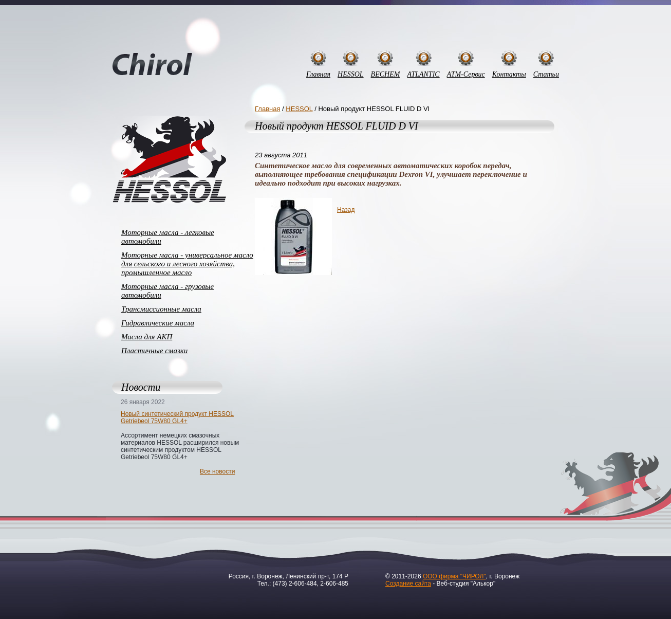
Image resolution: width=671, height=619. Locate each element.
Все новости (217, 471)
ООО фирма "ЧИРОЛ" (454, 576)
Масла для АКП (146, 337)
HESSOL (351, 74)
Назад (346, 209)
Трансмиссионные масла (161, 309)
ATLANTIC (423, 74)
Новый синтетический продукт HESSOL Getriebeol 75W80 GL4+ (177, 417)
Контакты (509, 74)
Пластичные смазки (154, 351)
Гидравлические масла (157, 323)
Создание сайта (408, 583)
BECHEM (385, 74)
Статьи (546, 74)
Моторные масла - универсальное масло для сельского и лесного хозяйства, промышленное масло (187, 264)
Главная (318, 74)
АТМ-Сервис (466, 74)
